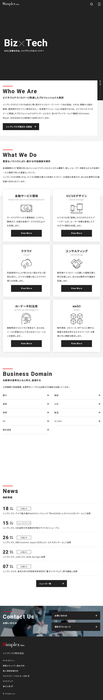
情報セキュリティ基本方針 (14, 666)
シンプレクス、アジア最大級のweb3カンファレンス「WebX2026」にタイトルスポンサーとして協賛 (47, 513)
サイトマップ (8, 681)
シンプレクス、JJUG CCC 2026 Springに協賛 (24, 556)
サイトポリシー (9, 660)
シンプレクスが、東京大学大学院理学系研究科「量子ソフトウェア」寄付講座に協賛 (40, 571)
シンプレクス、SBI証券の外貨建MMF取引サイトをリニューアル (31, 527)
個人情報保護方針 (10, 671)
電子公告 (7, 686)
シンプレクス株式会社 (11, 4)
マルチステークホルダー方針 (15, 676)
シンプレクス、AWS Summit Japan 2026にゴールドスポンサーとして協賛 (37, 542)
